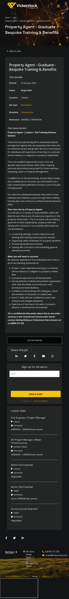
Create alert (36, 394)
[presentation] (29, 384)
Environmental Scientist (24, 509)
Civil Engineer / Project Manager (28, 417)
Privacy (25, 576)
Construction (27, 112)
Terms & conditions (41, 401)
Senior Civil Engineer (22, 465)
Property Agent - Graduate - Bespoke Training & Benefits (27, 21)
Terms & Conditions (12, 576)
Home (7, 17)
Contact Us (45, 576)
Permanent (26, 105)
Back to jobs (15, 51)
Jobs (14, 17)
